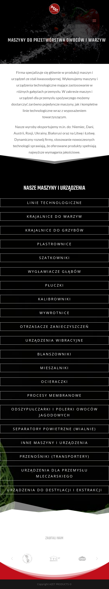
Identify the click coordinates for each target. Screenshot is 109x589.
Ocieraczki (54, 381)
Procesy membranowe (54, 395)
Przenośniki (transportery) (55, 456)
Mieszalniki (54, 367)
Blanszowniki (54, 354)
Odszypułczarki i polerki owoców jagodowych (54, 412)
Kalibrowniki (54, 299)
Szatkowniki (54, 257)
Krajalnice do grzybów (54, 230)
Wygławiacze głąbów (54, 271)
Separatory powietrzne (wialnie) (54, 428)
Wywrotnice (54, 312)
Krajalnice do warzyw (54, 216)
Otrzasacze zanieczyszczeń (54, 326)
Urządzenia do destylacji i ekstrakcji (54, 490)
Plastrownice (54, 244)
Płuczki (54, 285)
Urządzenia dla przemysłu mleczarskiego (54, 473)
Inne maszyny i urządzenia (54, 442)
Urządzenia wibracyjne (54, 340)
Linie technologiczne (54, 202)
